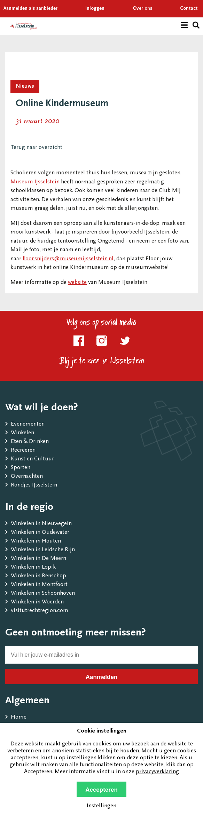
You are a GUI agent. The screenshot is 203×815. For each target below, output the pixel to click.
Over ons (142, 8)
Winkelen (22, 433)
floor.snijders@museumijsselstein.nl (68, 259)
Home (18, 717)
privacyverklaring (157, 772)
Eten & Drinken (30, 442)
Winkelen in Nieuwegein (41, 524)
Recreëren (23, 450)
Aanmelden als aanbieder (30, 8)
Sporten (20, 468)
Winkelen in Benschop (38, 576)
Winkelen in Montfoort (39, 585)
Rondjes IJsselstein (34, 485)
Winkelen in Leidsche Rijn (43, 550)
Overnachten (27, 477)
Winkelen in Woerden (37, 602)
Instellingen (101, 806)
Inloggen (94, 8)
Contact (189, 8)
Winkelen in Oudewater (40, 533)
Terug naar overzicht (36, 148)
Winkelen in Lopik (33, 567)
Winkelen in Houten (36, 541)
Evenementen (28, 424)
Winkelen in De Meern (38, 559)
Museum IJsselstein (35, 182)
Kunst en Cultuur (32, 459)
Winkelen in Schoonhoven (43, 593)
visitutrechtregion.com (39, 611)
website (77, 283)
